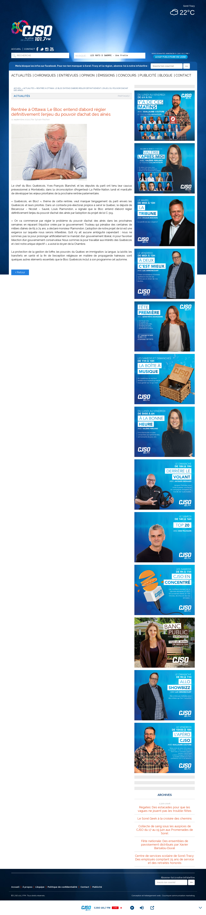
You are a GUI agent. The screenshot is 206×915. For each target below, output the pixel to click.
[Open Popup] (152, 907)
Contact (29, 49)
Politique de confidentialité (62, 887)
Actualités (21, 75)
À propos (27, 887)
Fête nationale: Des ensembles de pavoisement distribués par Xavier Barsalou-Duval (164, 844)
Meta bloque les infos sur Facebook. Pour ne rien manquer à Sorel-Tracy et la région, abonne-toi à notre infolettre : (102, 66)
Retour (20, 272)
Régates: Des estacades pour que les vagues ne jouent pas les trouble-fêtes (164, 809)
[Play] (132, 907)
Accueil (16, 49)
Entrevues (68, 75)
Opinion (88, 75)
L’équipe (39, 887)
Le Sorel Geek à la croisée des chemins (164, 818)
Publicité (148, 75)
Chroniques (45, 75)
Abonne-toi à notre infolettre (178, 877)
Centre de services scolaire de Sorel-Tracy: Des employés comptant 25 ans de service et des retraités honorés (164, 859)
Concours (127, 75)
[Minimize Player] (200, 907)
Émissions (106, 75)
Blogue (165, 75)
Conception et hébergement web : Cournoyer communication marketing (163, 895)
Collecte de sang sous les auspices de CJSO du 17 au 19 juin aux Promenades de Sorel (164, 830)
